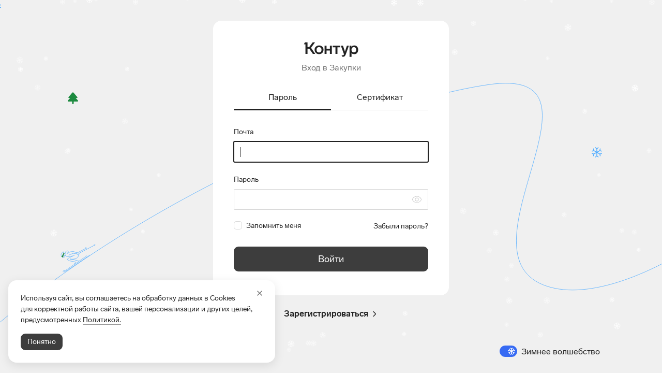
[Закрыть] (259, 293)
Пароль (246, 179)
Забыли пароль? (400, 226)
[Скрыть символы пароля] (417, 199)
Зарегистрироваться (331, 314)
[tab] (282, 98)
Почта (243, 131)
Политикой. (102, 319)
